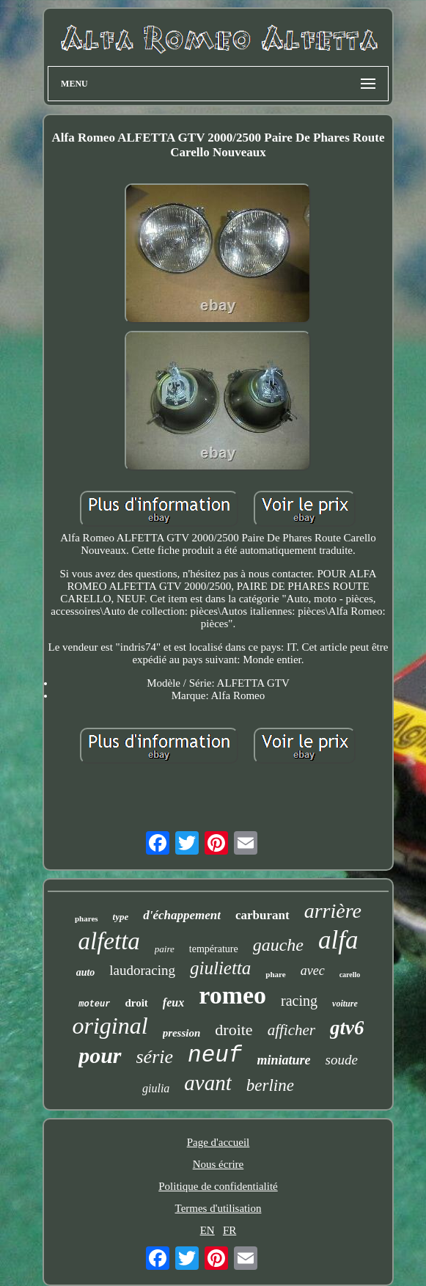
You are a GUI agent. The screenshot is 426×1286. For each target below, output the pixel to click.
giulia (155, 1088)
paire (165, 948)
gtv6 (347, 1028)
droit (136, 1003)
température (213, 948)
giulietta (220, 968)
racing (299, 1001)
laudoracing (142, 970)
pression (182, 1033)
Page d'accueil (218, 1142)
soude (342, 1059)
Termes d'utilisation (218, 1208)
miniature (283, 1060)
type (121, 916)
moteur (94, 1004)
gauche (278, 944)
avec (313, 970)
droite (233, 1029)
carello (350, 975)
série (155, 1056)
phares (86, 918)
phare (275, 974)
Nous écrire (218, 1164)
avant (207, 1083)
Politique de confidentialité (217, 1186)
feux (173, 1002)
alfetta (109, 941)
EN (207, 1230)
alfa (338, 940)
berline (270, 1085)
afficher (291, 1030)
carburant (262, 915)
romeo (232, 995)
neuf (215, 1055)
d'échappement (182, 915)
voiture (345, 1003)
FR (229, 1230)
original (110, 1025)
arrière (332, 910)
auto (85, 972)
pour (99, 1055)
